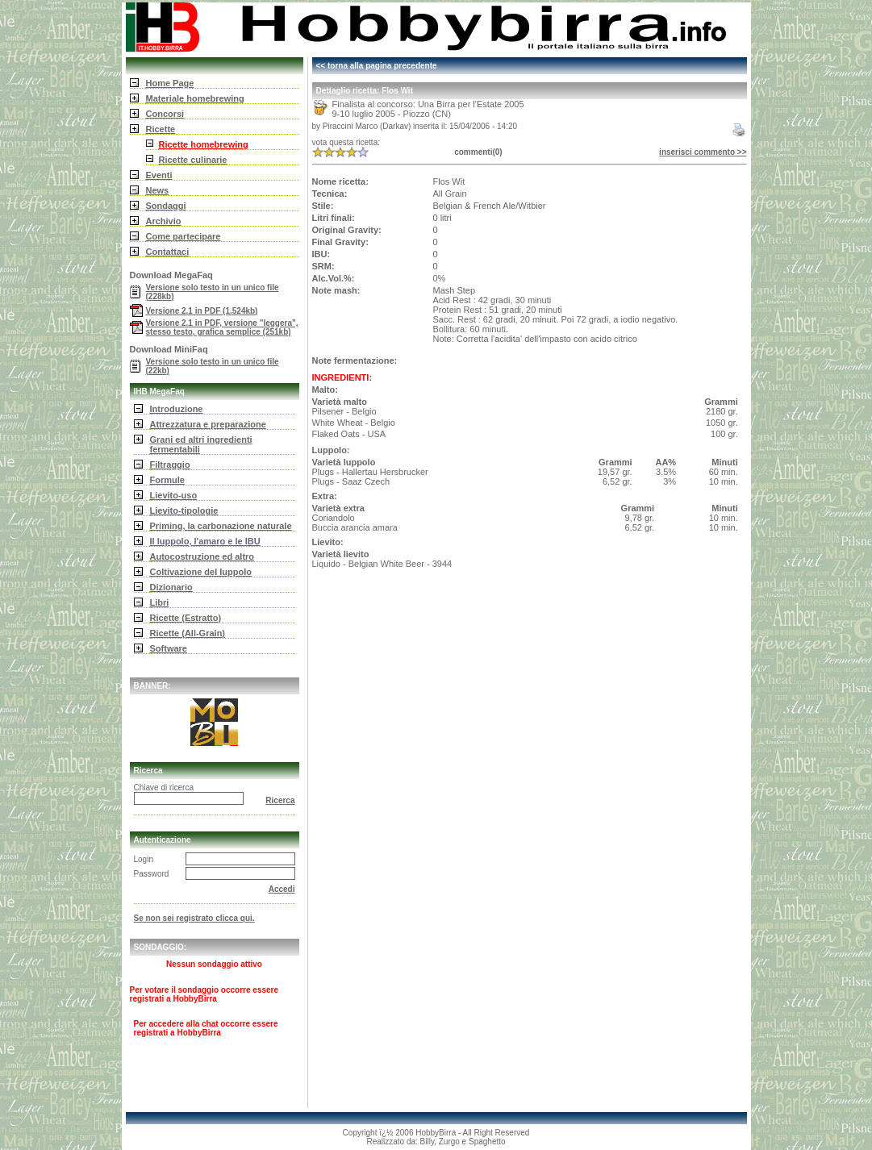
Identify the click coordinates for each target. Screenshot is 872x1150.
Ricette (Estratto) (186, 618)
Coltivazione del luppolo (201, 572)
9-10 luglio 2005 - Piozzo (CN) (391, 114)
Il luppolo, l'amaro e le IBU (205, 541)
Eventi (159, 175)
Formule (167, 480)
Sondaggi (166, 205)
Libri (159, 602)
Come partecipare (183, 236)
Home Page (170, 83)
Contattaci (168, 251)
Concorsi (165, 114)
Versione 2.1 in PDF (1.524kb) (202, 310)
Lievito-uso (174, 495)
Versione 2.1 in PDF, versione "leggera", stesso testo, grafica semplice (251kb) (222, 327)
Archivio (163, 221)
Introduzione (176, 409)
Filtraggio (170, 464)
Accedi (282, 889)
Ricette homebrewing (203, 144)
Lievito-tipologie (184, 510)
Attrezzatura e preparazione (208, 424)
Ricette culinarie (193, 160)
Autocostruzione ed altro (202, 556)
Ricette (161, 129)
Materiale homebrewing (195, 98)
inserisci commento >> (702, 152)
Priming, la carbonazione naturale (221, 526)
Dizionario (171, 587)
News (157, 190)
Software (168, 648)
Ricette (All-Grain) (188, 633)
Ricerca (279, 800)
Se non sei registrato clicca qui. (194, 918)
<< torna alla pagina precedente (376, 65)
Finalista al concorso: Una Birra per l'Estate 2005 (428, 104)
